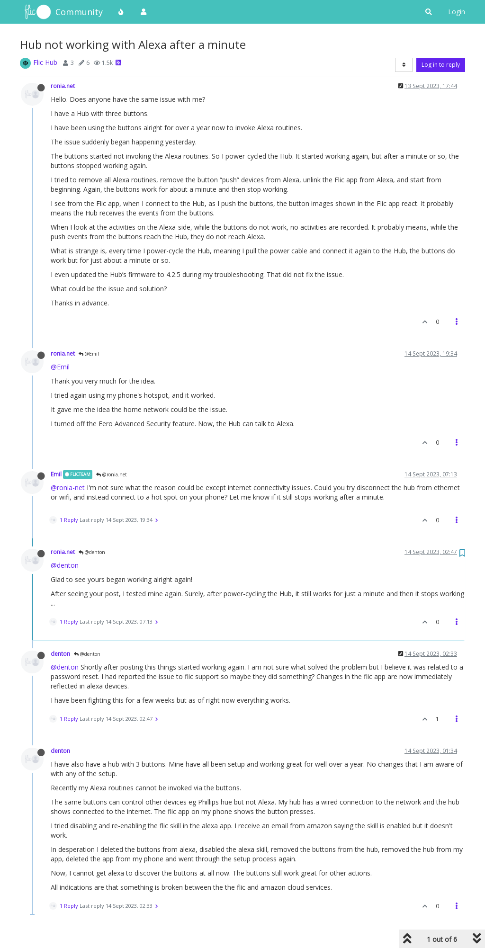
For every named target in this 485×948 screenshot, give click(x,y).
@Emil (89, 353)
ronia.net (63, 85)
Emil (56, 474)
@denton (92, 552)
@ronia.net (111, 474)
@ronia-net (68, 487)
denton (60, 653)
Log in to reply (441, 65)
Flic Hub (45, 62)
